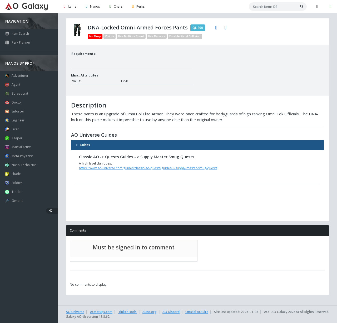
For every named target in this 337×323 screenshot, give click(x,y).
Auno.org (149, 312)
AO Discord (171, 312)
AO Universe (75, 312)
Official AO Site (196, 312)
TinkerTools (127, 312)
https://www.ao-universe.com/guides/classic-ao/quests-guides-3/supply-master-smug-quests (148, 168)
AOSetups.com (101, 312)
